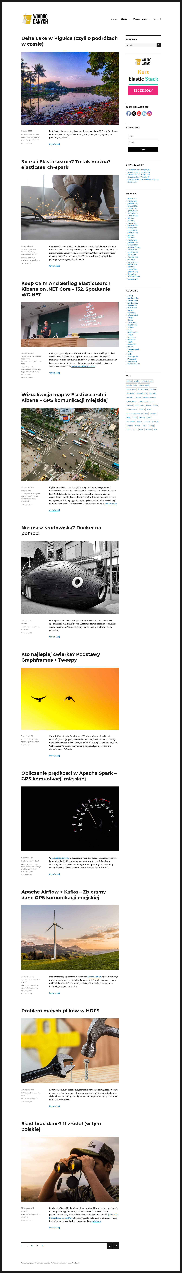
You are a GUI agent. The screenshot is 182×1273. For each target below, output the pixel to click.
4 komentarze (26, 1102)
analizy (136, 381)
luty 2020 (131, 267)
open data (36, 1214)
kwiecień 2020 (133, 262)
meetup (33, 372)
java (142, 405)
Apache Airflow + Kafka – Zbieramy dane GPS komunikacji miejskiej (63, 894)
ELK (33, 257)
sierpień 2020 (133, 252)
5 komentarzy (26, 632)
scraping (24, 1217)
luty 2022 (131, 221)
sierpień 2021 (133, 230)
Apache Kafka (133, 301)
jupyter (36, 137)
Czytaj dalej (54, 144)
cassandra (130, 393)
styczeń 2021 (132, 240)
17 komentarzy (26, 504)
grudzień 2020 (133, 242)
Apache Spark (26, 134)
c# (32, 367)
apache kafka (26, 864)
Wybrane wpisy (140, 19)
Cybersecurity (133, 315)
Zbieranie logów (134, 364)
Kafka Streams (133, 332)
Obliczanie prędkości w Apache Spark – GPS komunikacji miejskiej (69, 776)
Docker (24, 623)
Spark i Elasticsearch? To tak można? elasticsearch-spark (65, 164)
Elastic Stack (143, 401)
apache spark (144, 385)
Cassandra (131, 313)
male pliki (29, 1098)
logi (39, 369)
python (24, 501)
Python (34, 254)
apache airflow (32, 985)
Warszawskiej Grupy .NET (83, 366)
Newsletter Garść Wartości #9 (139, 172)
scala (144, 426)
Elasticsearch (26, 254)
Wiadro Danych (27, 1263)
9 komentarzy (26, 993)
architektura (131, 389)
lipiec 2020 (132, 255)
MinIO (130, 342)
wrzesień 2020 (133, 250)
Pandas (130, 347)
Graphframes (26, 739)
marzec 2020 (132, 264)
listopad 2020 (133, 245)
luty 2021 (131, 238)
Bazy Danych (132, 308)
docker (24, 494)
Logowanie (25, 359)
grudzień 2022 (133, 211)
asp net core (26, 367)
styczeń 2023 (132, 208)
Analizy (130, 296)
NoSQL (139, 422)
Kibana (34, 369)
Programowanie (27, 361)
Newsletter (132, 344)
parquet (24, 140)
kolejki (149, 409)
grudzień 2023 (133, 204)
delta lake (29, 137)
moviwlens (25, 260)
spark (37, 140)
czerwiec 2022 (133, 216)
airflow (23, 985)
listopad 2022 (133, 213)
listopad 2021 (132, 228)
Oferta (124, 19)
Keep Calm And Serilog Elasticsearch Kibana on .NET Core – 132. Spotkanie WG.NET (65, 289)
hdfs (23, 1098)
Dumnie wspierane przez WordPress (65, 1263)
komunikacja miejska (135, 413)
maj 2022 (131, 218)
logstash (153, 413)
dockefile (24, 627)
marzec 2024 (132, 199)
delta (23, 137)
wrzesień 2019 (133, 279)
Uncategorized (133, 357)
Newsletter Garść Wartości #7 (139, 177)
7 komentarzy (26, 875)
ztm (29, 501)
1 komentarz (26, 263)
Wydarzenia (132, 359)
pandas (147, 422)
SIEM (128, 430)
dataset (29, 1214)
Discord (157, 19)
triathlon (96, 1221)
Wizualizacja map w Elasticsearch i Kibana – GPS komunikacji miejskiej (64, 397)
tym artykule (111, 504)
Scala (130, 354)
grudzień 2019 (133, 272)
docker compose (33, 494)
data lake (152, 393)
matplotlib (131, 340)
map (29, 499)
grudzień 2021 (133, 225)
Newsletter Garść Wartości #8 (139, 175)
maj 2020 (131, 260)
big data (153, 389)
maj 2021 (131, 235)
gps (37, 496)
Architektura (132, 305)
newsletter (131, 422)
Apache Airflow (94, 977)
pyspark (31, 140)
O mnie (113, 19)
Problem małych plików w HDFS (60, 1011)
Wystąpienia (26, 356)
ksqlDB (130, 335)
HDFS (23, 1093)
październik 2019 (134, 277)
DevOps (130, 318)
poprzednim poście (60, 858)
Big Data (36, 134)
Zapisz (143, 149)
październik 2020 (134, 247)
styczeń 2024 (132, 201)
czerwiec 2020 (133, 257)
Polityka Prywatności (42, 1263)
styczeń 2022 (132, 223)
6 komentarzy (26, 745)
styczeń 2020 (132, 269)
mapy (34, 499)
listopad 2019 (133, 274)
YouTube (148, 430)
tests (141, 430)
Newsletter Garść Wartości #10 (139, 170)
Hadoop (130, 327)
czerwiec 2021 (133, 233)
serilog (27, 374)
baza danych (143, 389)
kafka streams (132, 409)
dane (23, 1214)
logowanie (25, 372)
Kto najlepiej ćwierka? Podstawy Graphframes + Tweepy (60, 657)
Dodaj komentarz (27, 377)
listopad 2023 (133, 206)
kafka (28, 867)
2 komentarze (26, 143)
